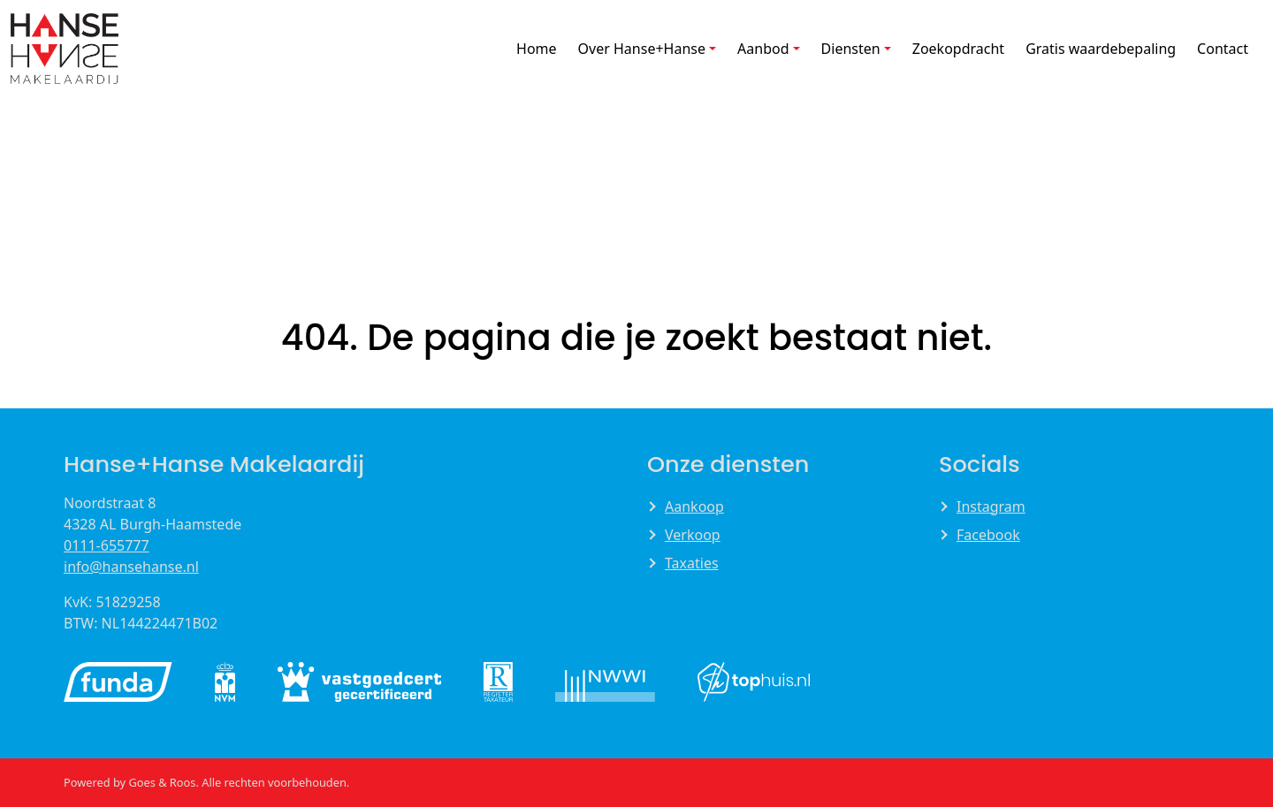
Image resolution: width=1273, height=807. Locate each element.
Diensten (850, 48)
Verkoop (692, 534)
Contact (1222, 48)
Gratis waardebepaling (1100, 48)
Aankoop (694, 506)
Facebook (988, 534)
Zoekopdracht (958, 48)
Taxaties (692, 563)
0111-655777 (106, 545)
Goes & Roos (161, 782)
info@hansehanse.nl (131, 566)
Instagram (991, 506)
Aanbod (763, 48)
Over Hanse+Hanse (641, 48)
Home (536, 48)
